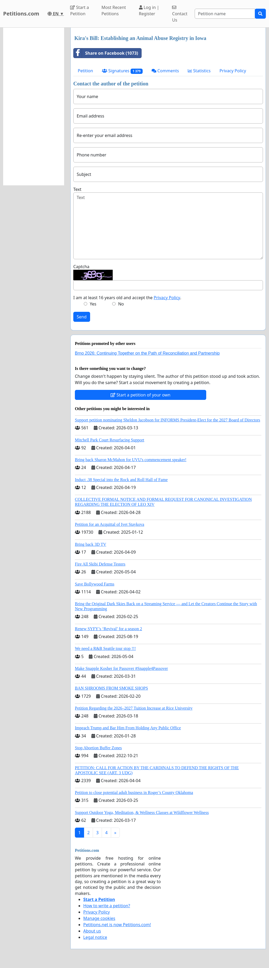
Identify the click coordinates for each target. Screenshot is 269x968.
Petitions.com (21, 13)
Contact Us (179, 14)
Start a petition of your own (140, 395)
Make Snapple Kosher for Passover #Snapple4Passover (121, 668)
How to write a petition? (106, 906)
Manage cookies (99, 918)
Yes (93, 304)
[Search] (225, 14)
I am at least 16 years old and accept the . (127, 297)
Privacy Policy (233, 71)
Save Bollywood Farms (94, 584)
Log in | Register (149, 10)
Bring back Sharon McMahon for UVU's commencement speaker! (131, 459)
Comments (165, 71)
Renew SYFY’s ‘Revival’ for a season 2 (108, 628)
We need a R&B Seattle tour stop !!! (105, 648)
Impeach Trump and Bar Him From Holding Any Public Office (128, 728)
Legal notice (95, 937)
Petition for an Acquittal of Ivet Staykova (109, 524)
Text (77, 189)
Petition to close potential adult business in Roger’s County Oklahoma (134, 792)
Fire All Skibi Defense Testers (100, 564)
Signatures (122, 71)
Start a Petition (79, 10)
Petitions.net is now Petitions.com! (117, 925)
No (121, 304)
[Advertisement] (33, 106)
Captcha (81, 266)
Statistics (199, 71)
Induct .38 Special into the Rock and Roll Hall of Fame (121, 479)
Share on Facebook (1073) (106, 53)
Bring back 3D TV (90, 544)
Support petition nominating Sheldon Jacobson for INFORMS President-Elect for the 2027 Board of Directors (167, 420)
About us (92, 931)
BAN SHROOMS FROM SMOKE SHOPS (111, 688)
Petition (85, 71)
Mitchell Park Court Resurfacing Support (109, 440)
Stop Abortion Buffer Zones (98, 748)
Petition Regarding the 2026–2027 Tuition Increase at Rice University (134, 708)
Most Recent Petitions (113, 10)
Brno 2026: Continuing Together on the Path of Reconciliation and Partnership (147, 353)
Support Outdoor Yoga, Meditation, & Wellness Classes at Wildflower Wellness (142, 812)
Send (82, 317)
